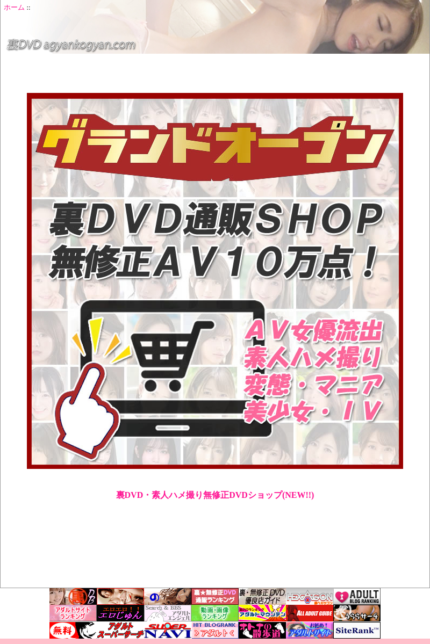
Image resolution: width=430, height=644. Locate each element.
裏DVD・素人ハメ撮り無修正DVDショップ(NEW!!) (215, 495)
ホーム (14, 7)
